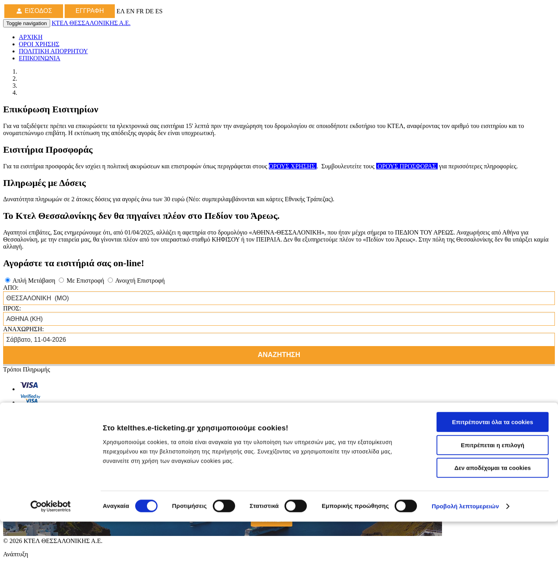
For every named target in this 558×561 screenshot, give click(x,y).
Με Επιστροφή (82, 280)
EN (131, 11)
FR (140, 11)
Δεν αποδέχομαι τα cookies (492, 507)
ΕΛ (121, 11)
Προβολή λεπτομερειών (465, 545)
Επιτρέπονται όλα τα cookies (492, 461)
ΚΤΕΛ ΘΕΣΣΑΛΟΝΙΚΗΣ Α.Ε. (91, 23)
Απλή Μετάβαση (31, 280)
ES (159, 11)
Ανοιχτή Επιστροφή (136, 280)
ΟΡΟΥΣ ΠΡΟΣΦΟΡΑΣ (407, 166)
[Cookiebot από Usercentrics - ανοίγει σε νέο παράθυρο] (50, 546)
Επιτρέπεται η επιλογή (492, 484)
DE (150, 11)
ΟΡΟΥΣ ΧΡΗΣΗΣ (293, 166)
